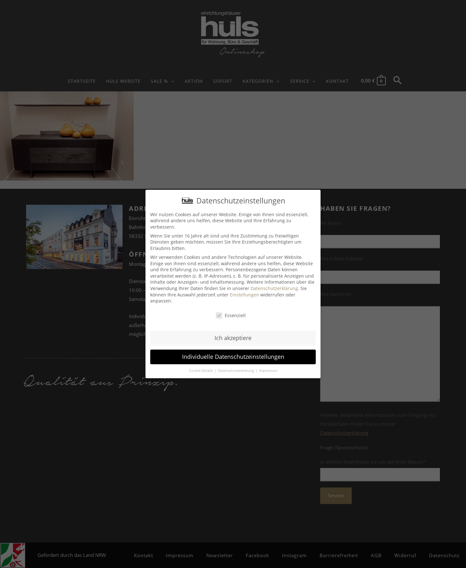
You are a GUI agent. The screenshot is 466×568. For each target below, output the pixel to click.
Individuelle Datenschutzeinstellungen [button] (233, 356)
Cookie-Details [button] (201, 370)
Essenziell (231, 315)
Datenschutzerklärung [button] (236, 370)
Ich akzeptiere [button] (233, 338)
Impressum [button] (268, 370)
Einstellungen (244, 295)
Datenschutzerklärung (274, 288)
